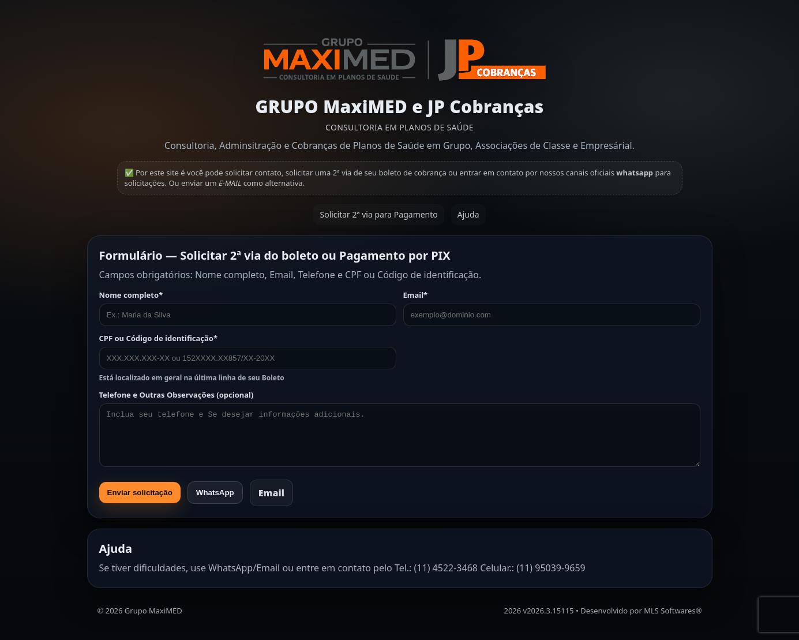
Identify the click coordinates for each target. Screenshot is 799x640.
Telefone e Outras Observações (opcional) (399, 428)
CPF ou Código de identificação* (247, 358)
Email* (551, 308)
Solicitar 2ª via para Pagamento (378, 214)
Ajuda (468, 214)
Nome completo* (247, 308)
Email (271, 492)
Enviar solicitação (139, 492)
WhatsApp (215, 492)
